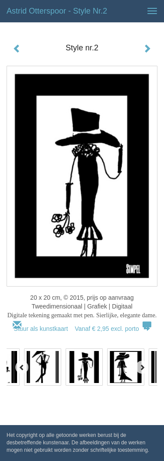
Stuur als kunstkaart (82, 328)
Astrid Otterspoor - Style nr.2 (57, 11)
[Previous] (21, 367)
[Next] (142, 367)
